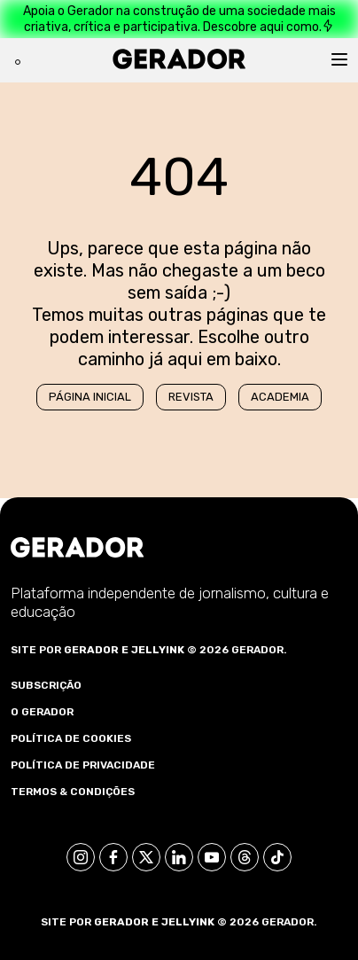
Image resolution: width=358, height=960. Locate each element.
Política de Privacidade (83, 765)
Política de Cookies (71, 738)
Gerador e (96, 650)
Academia (280, 396)
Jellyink (157, 650)
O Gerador (42, 712)
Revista (191, 396)
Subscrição (46, 685)
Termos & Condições (73, 791)
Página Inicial (90, 396)
